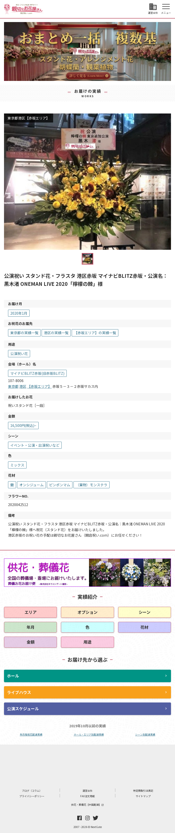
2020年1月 (18, 313)
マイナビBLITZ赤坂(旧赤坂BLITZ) (37, 373)
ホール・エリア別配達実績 (89, 734)
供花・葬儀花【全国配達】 (87, 804)
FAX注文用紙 (87, 796)
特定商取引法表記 (143, 790)
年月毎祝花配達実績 (31, 734)
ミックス (17, 464)
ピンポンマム (59, 484)
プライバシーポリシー (31, 796)
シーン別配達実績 (145, 734)
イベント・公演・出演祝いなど (34, 445)
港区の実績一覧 (56, 332)
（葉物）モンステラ (91, 484)
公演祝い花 (19, 353)
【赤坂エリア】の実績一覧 (95, 332)
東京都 (13, 386)
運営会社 (87, 790)
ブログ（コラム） (32, 790)
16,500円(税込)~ (23, 425)
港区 (22, 386)
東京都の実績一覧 (24, 332)
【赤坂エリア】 (39, 386)
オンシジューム (31, 484)
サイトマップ (143, 796)
